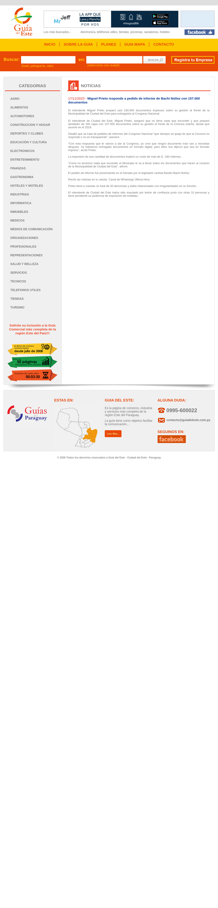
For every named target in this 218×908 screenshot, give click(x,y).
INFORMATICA (21, 203)
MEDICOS (17, 220)
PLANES (108, 44)
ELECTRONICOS (22, 151)
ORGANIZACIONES (24, 238)
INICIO (49, 44)
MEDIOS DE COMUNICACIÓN (31, 229)
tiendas (124, 32)
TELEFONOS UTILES (25, 290)
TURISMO (17, 307)
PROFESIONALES (23, 246)
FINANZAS (18, 168)
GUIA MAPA (134, 44)
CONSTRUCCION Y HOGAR (30, 125)
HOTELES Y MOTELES (26, 185)
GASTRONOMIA (22, 177)
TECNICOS (18, 281)
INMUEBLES (19, 211)
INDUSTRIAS (19, 194)
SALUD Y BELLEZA (24, 264)
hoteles (165, 32)
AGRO (15, 98)
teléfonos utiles (107, 32)
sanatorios (151, 32)
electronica (88, 32)
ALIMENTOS (19, 107)
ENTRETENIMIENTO (25, 159)
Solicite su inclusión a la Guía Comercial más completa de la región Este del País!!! (32, 329)
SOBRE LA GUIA (78, 44)
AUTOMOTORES (22, 116)
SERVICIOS (18, 272)
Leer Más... (113, 433)
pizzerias (136, 32)
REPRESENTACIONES (26, 255)
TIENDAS (17, 298)
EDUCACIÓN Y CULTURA (28, 142)
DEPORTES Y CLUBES (26, 133)
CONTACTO (163, 44)
